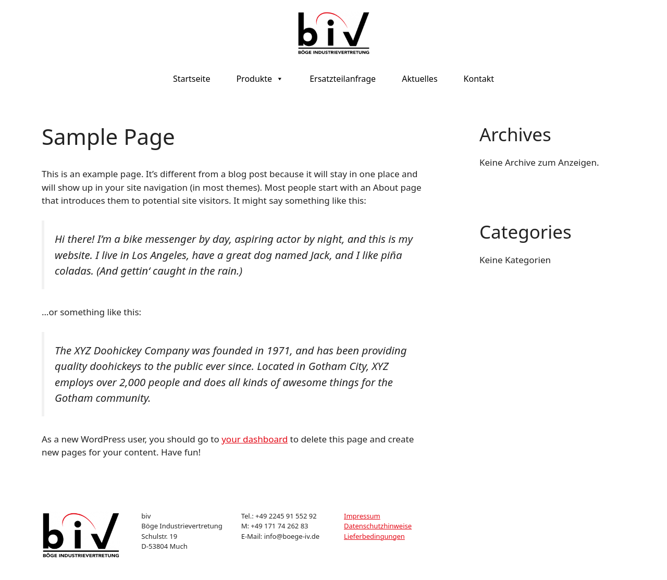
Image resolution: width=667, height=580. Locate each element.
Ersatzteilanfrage (343, 78)
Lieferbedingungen (374, 536)
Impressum (362, 516)
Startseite (192, 78)
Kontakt (479, 78)
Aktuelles (419, 78)
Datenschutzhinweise (378, 525)
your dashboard (254, 439)
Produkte (259, 79)
